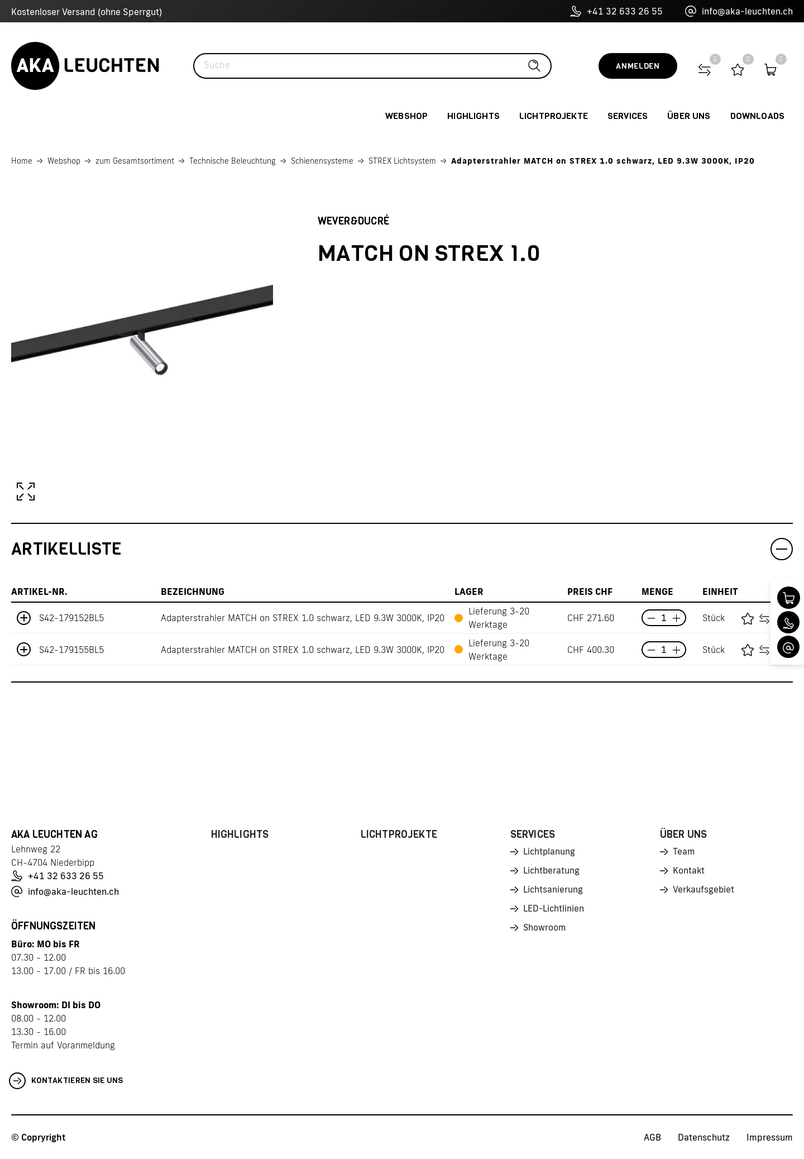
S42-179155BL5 (71, 649)
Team (684, 852)
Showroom (545, 930)
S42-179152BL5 (71, 617)
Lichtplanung (549, 852)
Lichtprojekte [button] (553, 116)
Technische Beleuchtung (232, 161)
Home (21, 161)
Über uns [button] (688, 116)
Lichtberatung (552, 871)
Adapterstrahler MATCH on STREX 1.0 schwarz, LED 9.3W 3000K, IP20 (603, 161)
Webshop (63, 161)
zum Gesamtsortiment (134, 161)
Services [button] (627, 116)
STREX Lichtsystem (402, 161)
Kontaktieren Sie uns (66, 1080)
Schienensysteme (322, 161)
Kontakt (689, 871)
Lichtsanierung (553, 891)
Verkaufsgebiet (704, 891)
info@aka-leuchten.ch (739, 11)
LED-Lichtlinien (554, 911)
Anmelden (638, 66)
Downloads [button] (757, 116)
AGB (652, 1137)
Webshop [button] (406, 116)
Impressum (769, 1137)
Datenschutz (704, 1137)
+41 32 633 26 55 (616, 11)
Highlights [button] (473, 116)
